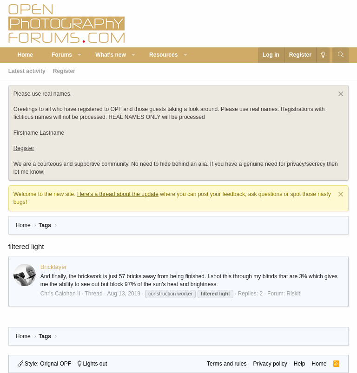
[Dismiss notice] (340, 95)
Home (25, 55)
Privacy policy (270, 363)
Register (64, 71)
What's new (110, 55)
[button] (79, 55)
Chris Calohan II (60, 293)
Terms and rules (226, 363)
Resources (163, 55)
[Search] (340, 55)
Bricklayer (53, 266)
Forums (62, 55)
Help (299, 363)
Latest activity (27, 71)
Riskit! (294, 293)
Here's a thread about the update (118, 194)
